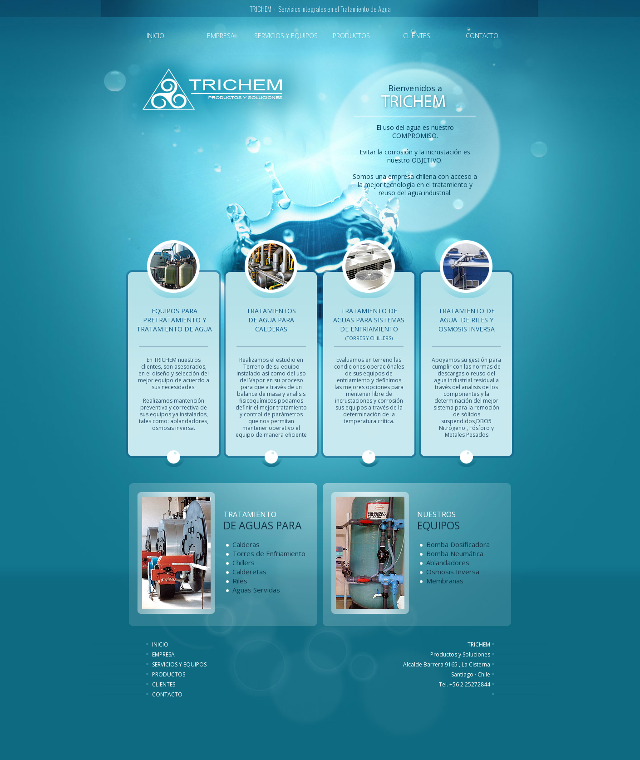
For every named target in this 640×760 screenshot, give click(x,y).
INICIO (160, 644)
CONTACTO (167, 694)
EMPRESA (163, 654)
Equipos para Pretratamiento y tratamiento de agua (174, 319)
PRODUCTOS (168, 674)
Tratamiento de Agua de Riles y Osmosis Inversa (466, 319)
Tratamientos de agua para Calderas (271, 319)
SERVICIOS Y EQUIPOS (179, 664)
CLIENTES (163, 684)
